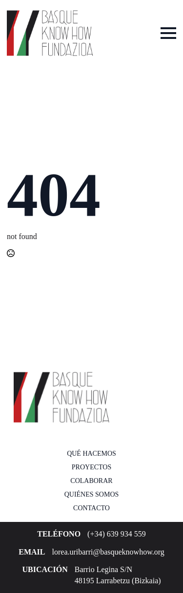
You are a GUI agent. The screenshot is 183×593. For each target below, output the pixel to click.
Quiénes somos (91, 494)
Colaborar (91, 480)
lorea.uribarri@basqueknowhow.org (108, 552)
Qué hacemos (91, 453)
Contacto (91, 508)
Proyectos (91, 467)
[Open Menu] (168, 33)
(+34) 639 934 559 (116, 534)
